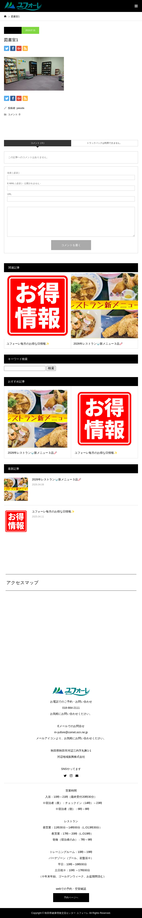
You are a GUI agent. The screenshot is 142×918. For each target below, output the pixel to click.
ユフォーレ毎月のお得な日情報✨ (53, 511)
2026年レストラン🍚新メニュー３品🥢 (56, 479)
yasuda (20, 108)
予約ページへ (71, 897)
